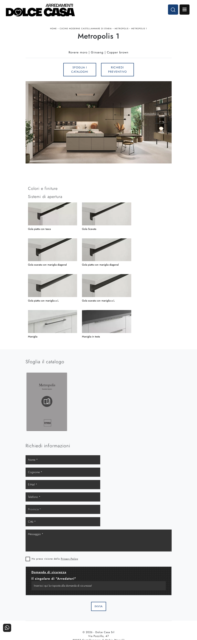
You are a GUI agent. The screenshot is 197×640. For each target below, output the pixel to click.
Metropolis (121, 29)
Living (44, 612)
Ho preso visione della (55, 479)
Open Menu (184, 10)
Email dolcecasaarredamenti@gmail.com (98, 569)
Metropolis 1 (139, 29)
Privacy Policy (69, 479)
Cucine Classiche (44, 607)
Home (53, 29)
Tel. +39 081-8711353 (98, 565)
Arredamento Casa (80, 601)
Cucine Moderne (44, 601)
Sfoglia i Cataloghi (79, 70)
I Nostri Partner (117, 607)
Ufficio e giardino (80, 612)
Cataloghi (153, 607)
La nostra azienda (116, 601)
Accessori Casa (80, 607)
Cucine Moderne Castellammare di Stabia (86, 29)
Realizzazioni (153, 612)
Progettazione (117, 612)
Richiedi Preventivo (117, 70)
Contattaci (153, 601)
